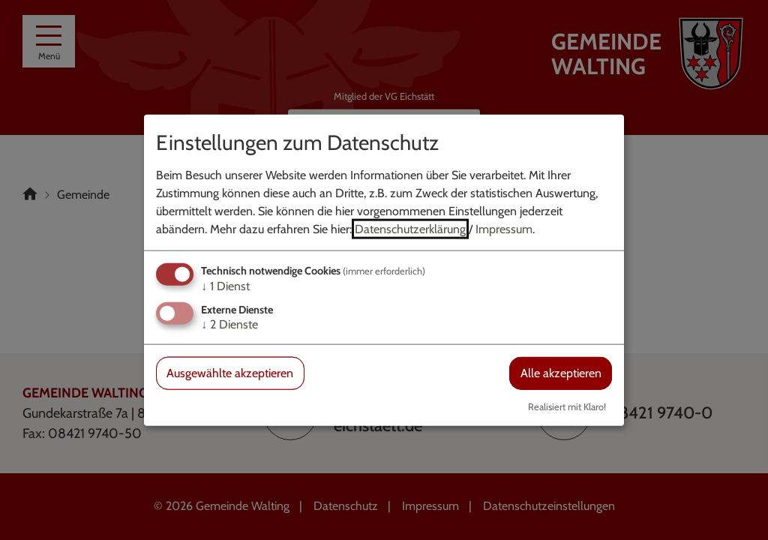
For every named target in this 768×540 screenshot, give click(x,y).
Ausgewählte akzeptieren (229, 373)
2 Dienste (229, 324)
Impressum (504, 229)
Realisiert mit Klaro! (567, 406)
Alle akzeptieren (561, 373)
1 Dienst (225, 286)
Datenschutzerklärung (410, 229)
